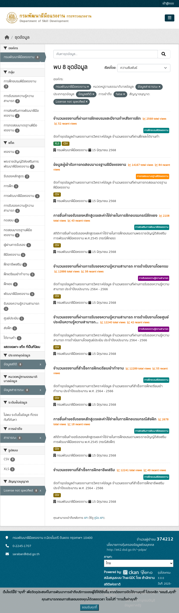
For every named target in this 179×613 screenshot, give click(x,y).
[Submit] (164, 54)
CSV (65, 144)
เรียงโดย (109, 68)
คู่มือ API (99, 518)
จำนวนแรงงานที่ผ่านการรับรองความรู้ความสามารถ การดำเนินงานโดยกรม (110, 266)
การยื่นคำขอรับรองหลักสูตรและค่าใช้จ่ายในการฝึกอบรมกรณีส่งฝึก (105, 419)
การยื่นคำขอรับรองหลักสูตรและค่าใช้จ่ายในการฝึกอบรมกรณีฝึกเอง (105, 215)
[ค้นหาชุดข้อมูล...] (105, 54)
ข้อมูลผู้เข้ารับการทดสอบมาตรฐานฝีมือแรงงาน (90, 165)
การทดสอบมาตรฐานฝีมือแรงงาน (152, 176)
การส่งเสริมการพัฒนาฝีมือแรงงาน (151, 227)
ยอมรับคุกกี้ (89, 607)
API (86, 518)
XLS (57, 144)
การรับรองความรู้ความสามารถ (153, 278)
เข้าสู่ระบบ (168, 3)
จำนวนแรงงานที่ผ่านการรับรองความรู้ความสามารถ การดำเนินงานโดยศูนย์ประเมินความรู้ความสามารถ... (111, 319)
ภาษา (107, 557)
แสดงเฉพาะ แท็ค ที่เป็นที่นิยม (22, 347)
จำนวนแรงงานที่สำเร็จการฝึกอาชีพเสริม (84, 470)
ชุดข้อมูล (22, 38)
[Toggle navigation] (169, 17)
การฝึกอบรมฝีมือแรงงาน (156, 130)
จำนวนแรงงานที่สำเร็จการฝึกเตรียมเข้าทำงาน (89, 368)
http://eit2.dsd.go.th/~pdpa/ (127, 549)
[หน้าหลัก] (7, 38)
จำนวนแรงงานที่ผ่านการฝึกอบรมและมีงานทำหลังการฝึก (97, 118)
